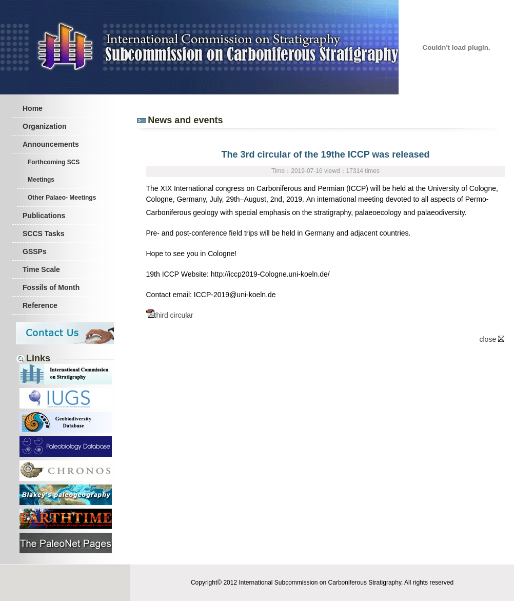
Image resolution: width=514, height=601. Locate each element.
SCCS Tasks (43, 233)
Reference (40, 305)
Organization (45, 126)
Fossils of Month (51, 287)
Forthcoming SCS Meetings (54, 171)
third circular (169, 315)
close (492, 339)
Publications (44, 215)
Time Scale (41, 269)
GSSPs (35, 251)
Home (33, 108)
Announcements (51, 144)
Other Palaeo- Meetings (62, 197)
